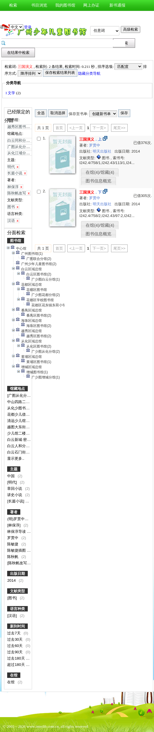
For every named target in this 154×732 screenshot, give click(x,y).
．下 (90, 192)
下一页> (99, 128)
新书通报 (117, 5)
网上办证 (91, 5)
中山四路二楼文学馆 (24, 402)
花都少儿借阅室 (20, 414)
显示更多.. (15, 458)
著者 (13, 512)
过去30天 (15, 639)
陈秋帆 (13, 557)
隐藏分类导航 (89, 73)
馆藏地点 (17, 388)
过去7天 (14, 633)
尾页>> (119, 128)
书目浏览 (39, 5)
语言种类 (17, 609)
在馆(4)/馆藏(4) (100, 172)
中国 (11, 476)
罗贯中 (13, 538)
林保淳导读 (17, 531)
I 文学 (10, 93)
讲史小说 (15, 495)
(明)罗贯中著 (18, 519)
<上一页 (76, 128)
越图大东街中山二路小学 (28, 427)
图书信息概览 (98, 181)
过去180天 (16, 658)
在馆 (13, 675)
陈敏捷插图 (17, 550)
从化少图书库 (19, 408)
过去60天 (15, 646)
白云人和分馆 (19, 446)
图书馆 (15, 240)
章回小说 (15, 488)
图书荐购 (13, 16)
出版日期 (17, 573)
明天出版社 (102, 151)
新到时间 (17, 626)
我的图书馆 (65, 5)
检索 (13, 5)
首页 (59, 128)
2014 (12, 580)
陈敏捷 (13, 544)
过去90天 (15, 652)
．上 (90, 139)
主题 (13, 469)
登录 (27, 27)
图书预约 (39, 16)
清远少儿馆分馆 (20, 421)
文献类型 (17, 591)
